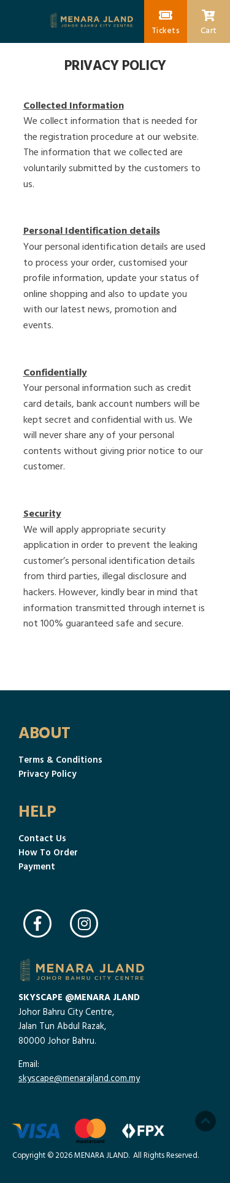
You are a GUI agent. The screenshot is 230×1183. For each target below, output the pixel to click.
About (44, 732)
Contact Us (42, 837)
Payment (36, 866)
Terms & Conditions (60, 759)
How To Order (48, 852)
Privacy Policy (47, 773)
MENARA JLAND (101, 1155)
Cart (209, 22)
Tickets (165, 22)
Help (37, 810)
